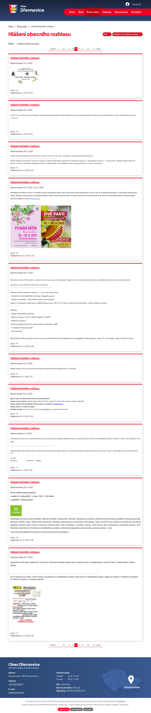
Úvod (72, 12)
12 (70, 49)
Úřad (80, 12)
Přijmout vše (63, 709)
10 (64, 49)
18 (88, 49)
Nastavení (88, 709)
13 (73, 49)
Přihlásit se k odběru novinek (126, 34)
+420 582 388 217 (15, 684)
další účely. (122, 701)
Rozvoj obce (121, 12)
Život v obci (93, 12)
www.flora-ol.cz (34, 199)
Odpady (106, 12)
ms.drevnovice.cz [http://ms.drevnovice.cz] (58, 404)
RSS (104, 34)
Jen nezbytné (76, 709)
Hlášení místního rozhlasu (28, 43)
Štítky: (11, 43)
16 (82, 49)
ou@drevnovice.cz (16, 692)
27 (94, 49)
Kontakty (136, 12)
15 (79, 49)
